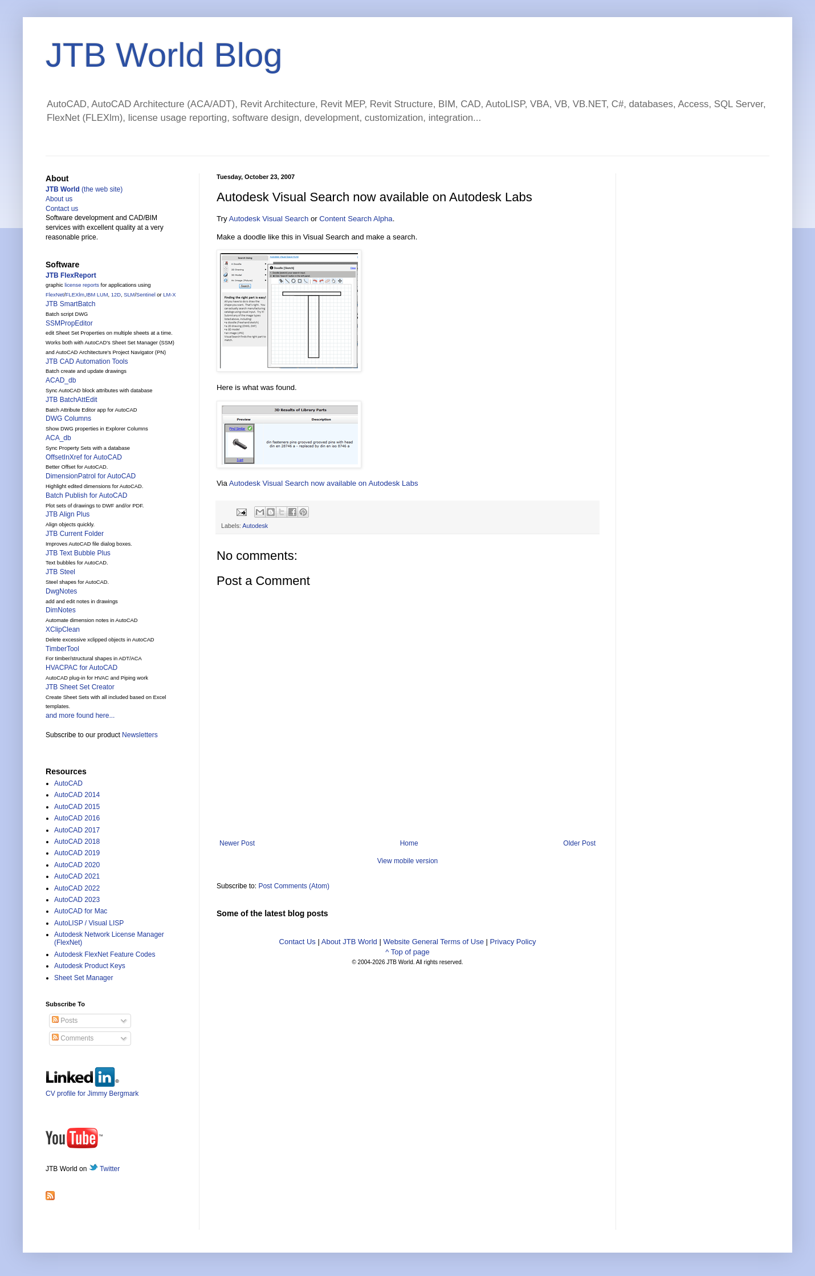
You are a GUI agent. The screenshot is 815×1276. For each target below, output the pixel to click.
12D (116, 295)
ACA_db (58, 438)
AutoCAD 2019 (77, 853)
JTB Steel (60, 572)
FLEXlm (75, 295)
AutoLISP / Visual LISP (89, 923)
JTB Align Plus (67, 514)
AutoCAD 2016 (77, 818)
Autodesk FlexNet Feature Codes (104, 954)
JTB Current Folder (75, 534)
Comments (72, 1038)
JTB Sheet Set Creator (80, 687)
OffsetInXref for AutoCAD (84, 457)
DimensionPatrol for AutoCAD (91, 476)
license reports (81, 285)
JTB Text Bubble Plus (78, 553)
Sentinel (146, 295)
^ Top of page (407, 952)
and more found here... (80, 716)
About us (59, 199)
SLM (129, 295)
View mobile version (407, 861)
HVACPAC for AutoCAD (81, 668)
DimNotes (61, 610)
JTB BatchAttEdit (71, 400)
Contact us (62, 209)
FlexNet (55, 295)
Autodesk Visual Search (269, 218)
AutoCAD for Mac (80, 911)
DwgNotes (61, 591)
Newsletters (140, 735)
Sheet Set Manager (83, 978)
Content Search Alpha (355, 218)
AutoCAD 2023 (77, 900)
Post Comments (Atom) (293, 886)
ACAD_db (61, 380)
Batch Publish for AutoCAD (86, 495)
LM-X (169, 295)
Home (409, 843)
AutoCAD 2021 (77, 876)
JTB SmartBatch (70, 304)
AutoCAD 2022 (77, 888)
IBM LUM (97, 295)
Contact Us (297, 941)
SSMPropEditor (69, 323)
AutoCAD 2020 (77, 865)
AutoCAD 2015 (77, 807)
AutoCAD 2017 (77, 830)
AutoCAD (68, 783)
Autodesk (255, 525)
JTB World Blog (164, 55)
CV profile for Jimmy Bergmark (92, 1089)
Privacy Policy (513, 941)
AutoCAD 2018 (77, 842)
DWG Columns (68, 418)
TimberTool (62, 649)
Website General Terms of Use (433, 941)
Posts (65, 1021)
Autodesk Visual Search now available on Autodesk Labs (323, 483)
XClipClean (63, 629)
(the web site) (84, 189)
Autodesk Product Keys (89, 966)
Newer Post (237, 843)
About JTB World (349, 941)
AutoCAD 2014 (77, 795)
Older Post (579, 843)
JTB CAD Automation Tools (87, 361)
